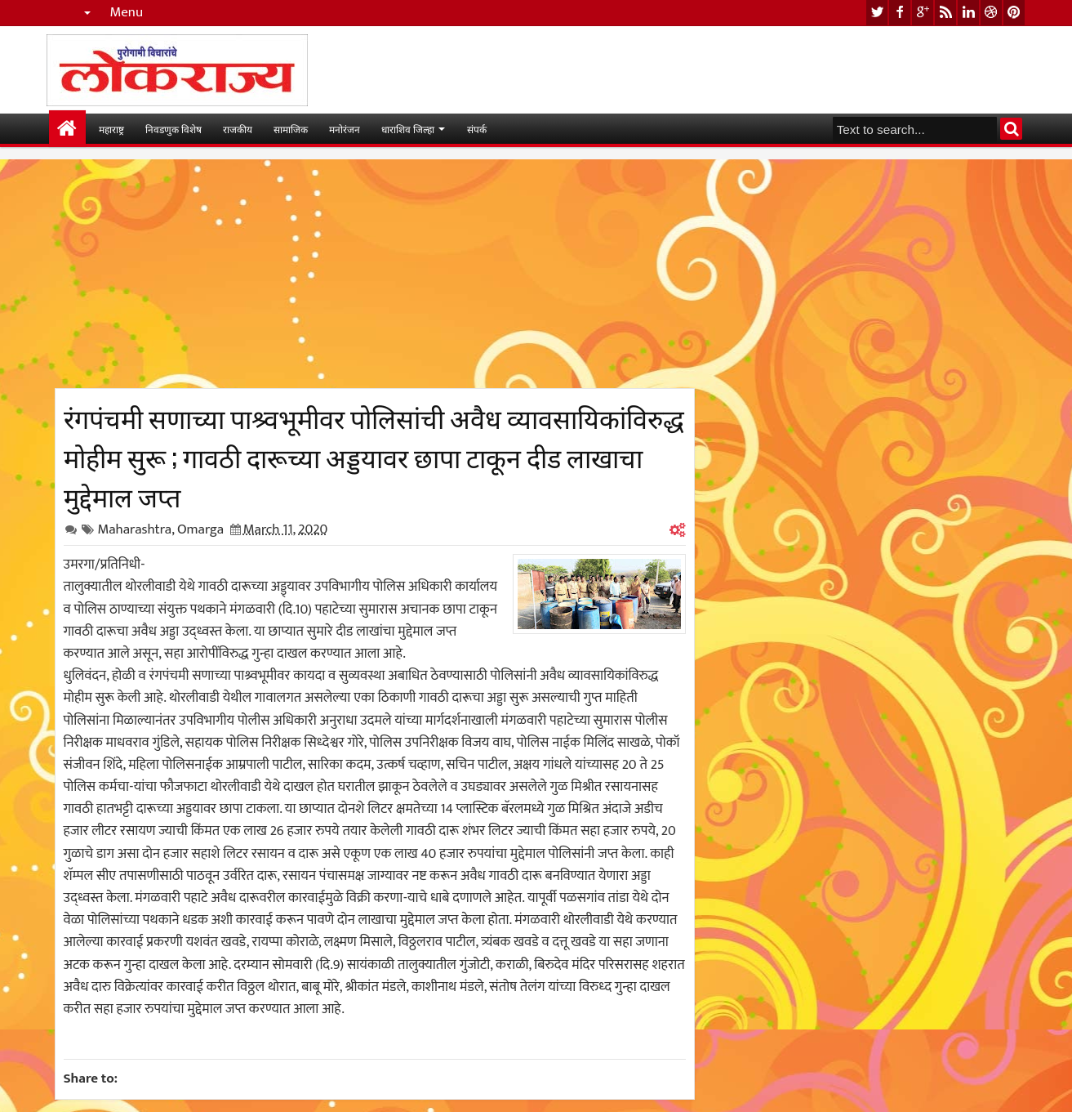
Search (1011, 129)
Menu (127, 12)
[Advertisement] (375, 273)
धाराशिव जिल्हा (407, 129)
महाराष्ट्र (111, 129)
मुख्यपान (67, 129)
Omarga (200, 529)
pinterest (1014, 12)
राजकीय (237, 129)
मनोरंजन (344, 129)
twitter (876, 12)
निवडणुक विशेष (173, 129)
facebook (899, 12)
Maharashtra (135, 529)
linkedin (968, 12)
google (922, 12)
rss (945, 12)
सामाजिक (291, 129)
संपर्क (477, 129)
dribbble (991, 12)
